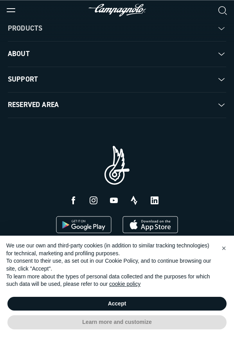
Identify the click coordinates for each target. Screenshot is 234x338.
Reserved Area (33, 104)
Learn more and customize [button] (116, 322)
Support (23, 79)
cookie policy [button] (124, 284)
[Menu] (11, 10)
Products (25, 28)
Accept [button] (117, 303)
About (19, 53)
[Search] (223, 10)
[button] (224, 248)
